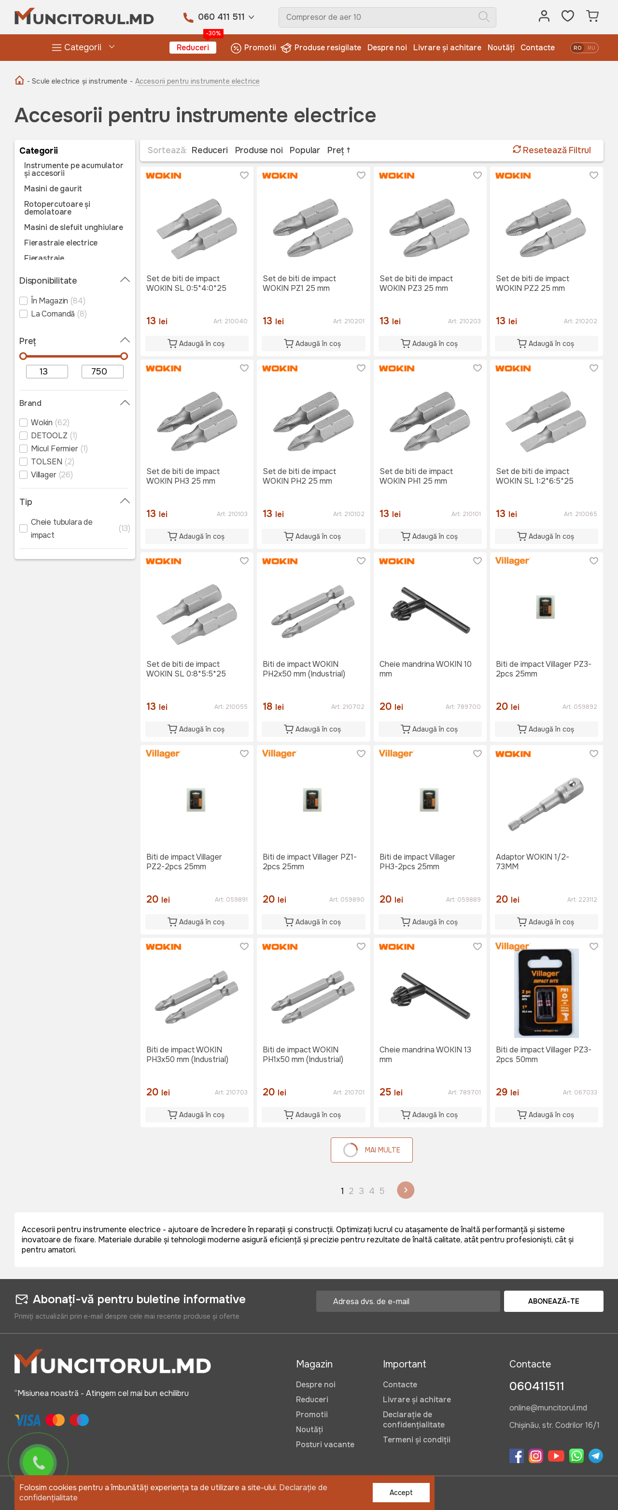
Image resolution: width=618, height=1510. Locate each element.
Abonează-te (553, 1301)
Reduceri (196, 47)
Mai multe (370, 1149)
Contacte (537, 47)
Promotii (253, 48)
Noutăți (501, 47)
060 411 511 (221, 17)
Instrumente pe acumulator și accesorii (74, 169)
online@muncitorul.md (548, 1408)
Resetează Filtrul (552, 150)
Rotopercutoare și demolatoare (57, 208)
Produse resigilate (321, 48)
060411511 (536, 1386)
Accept (401, 1492)
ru (591, 47)
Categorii (76, 48)
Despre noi (387, 47)
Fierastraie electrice (61, 243)
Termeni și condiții (416, 1440)
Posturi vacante (325, 1444)
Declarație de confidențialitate (414, 1419)
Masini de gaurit (53, 189)
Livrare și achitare (447, 47)
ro (577, 47)
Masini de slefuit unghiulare (73, 227)
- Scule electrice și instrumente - (80, 81)
